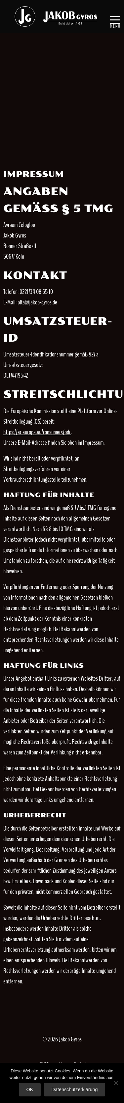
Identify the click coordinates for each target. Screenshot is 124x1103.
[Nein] (115, 1083)
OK (29, 1089)
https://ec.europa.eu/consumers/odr (37, 432)
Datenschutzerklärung (74, 1089)
